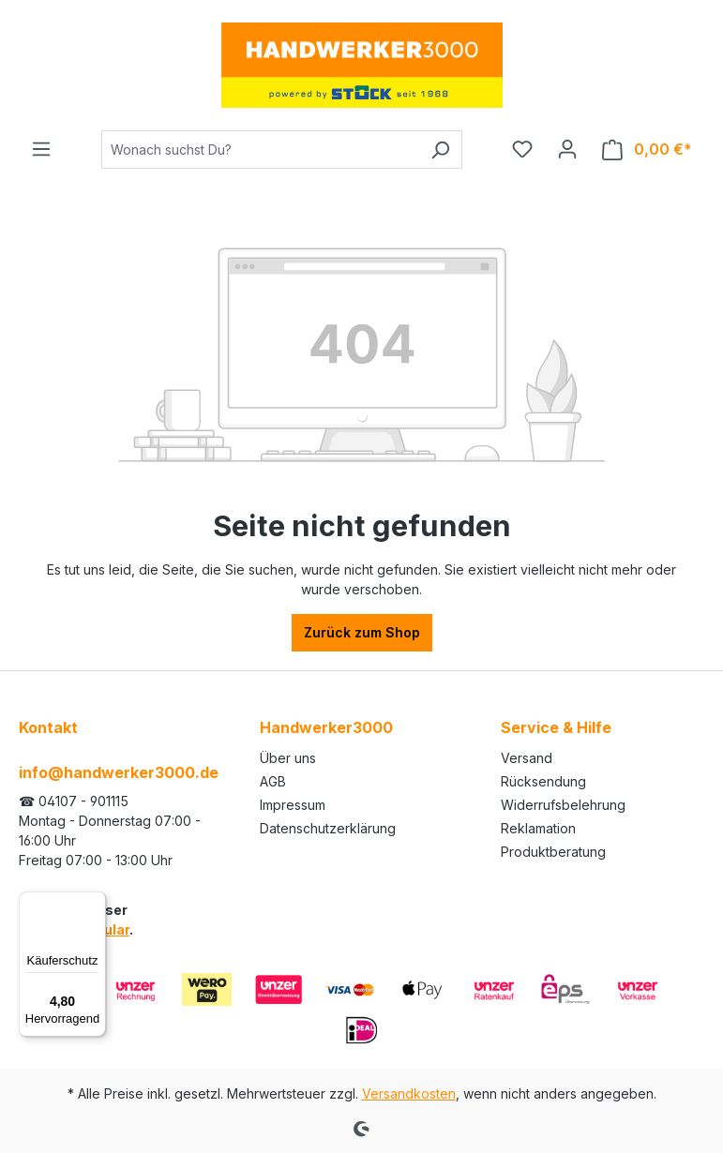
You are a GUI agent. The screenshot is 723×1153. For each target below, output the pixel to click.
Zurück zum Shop (362, 632)
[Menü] (41, 149)
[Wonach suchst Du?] (260, 149)
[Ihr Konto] (567, 149)
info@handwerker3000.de (118, 772)
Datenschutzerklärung (328, 828)
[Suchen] (440, 149)
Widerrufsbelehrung (563, 805)
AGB (273, 781)
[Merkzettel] (522, 149)
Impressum (292, 805)
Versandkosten (409, 1093)
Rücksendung (543, 781)
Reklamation (538, 828)
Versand (526, 758)
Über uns (288, 758)
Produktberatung (553, 852)
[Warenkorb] (647, 149)
